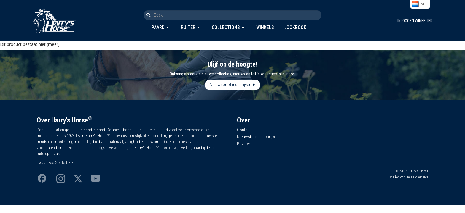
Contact (244, 130)
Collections (226, 27)
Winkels (265, 27)
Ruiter (188, 27)
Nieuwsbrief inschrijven (230, 84)
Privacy (243, 143)
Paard (158, 27)
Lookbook (295, 27)
